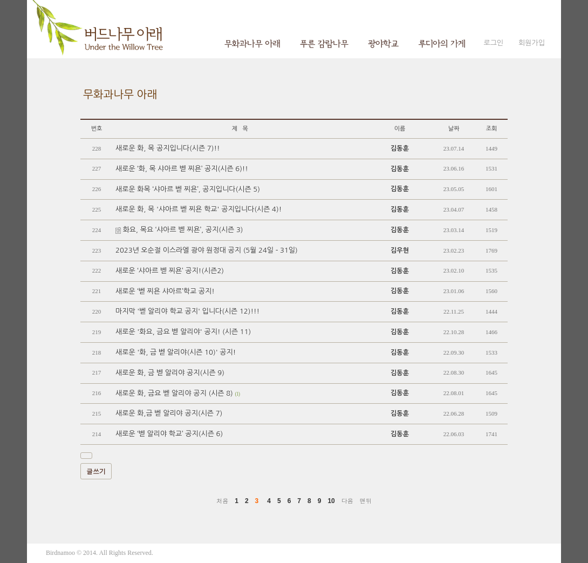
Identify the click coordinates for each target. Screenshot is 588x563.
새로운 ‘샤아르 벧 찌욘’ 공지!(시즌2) (169, 270)
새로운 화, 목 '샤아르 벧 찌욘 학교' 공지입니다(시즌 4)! (198, 209)
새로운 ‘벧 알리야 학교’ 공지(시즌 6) (169, 433)
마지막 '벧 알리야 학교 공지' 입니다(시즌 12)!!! (187, 311)
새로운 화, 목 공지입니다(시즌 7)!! (167, 148)
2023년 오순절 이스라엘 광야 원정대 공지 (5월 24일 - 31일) (206, 250)
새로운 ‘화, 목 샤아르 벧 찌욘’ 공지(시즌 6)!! (181, 168)
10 (330, 501)
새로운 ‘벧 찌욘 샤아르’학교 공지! (165, 291)
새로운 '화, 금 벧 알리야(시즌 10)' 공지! (175, 352)
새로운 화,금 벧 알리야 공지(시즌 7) (168, 413)
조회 (491, 129)
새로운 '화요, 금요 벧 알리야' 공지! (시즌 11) (183, 331)
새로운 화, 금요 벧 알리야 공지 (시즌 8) (177, 393)
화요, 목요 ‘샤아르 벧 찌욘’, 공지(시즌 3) (179, 229)
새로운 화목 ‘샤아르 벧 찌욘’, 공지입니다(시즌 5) (187, 189)
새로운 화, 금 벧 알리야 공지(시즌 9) (169, 372)
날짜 (454, 129)
